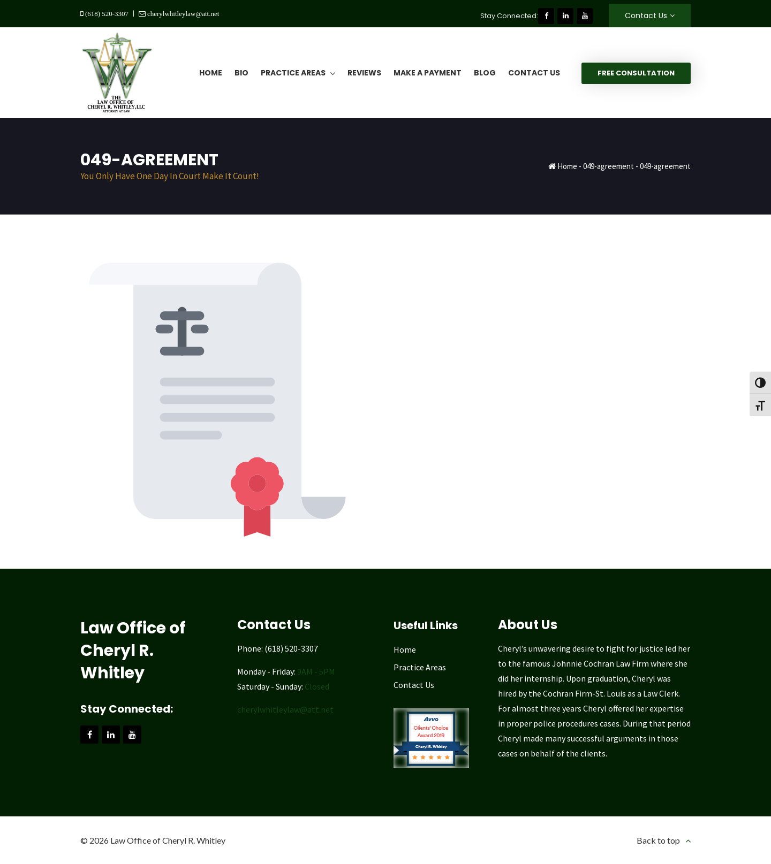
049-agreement (608, 166)
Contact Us (646, 15)
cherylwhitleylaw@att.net (182, 13)
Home (567, 166)
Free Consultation (636, 73)
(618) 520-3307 (106, 13)
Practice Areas (420, 667)
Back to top (658, 840)
